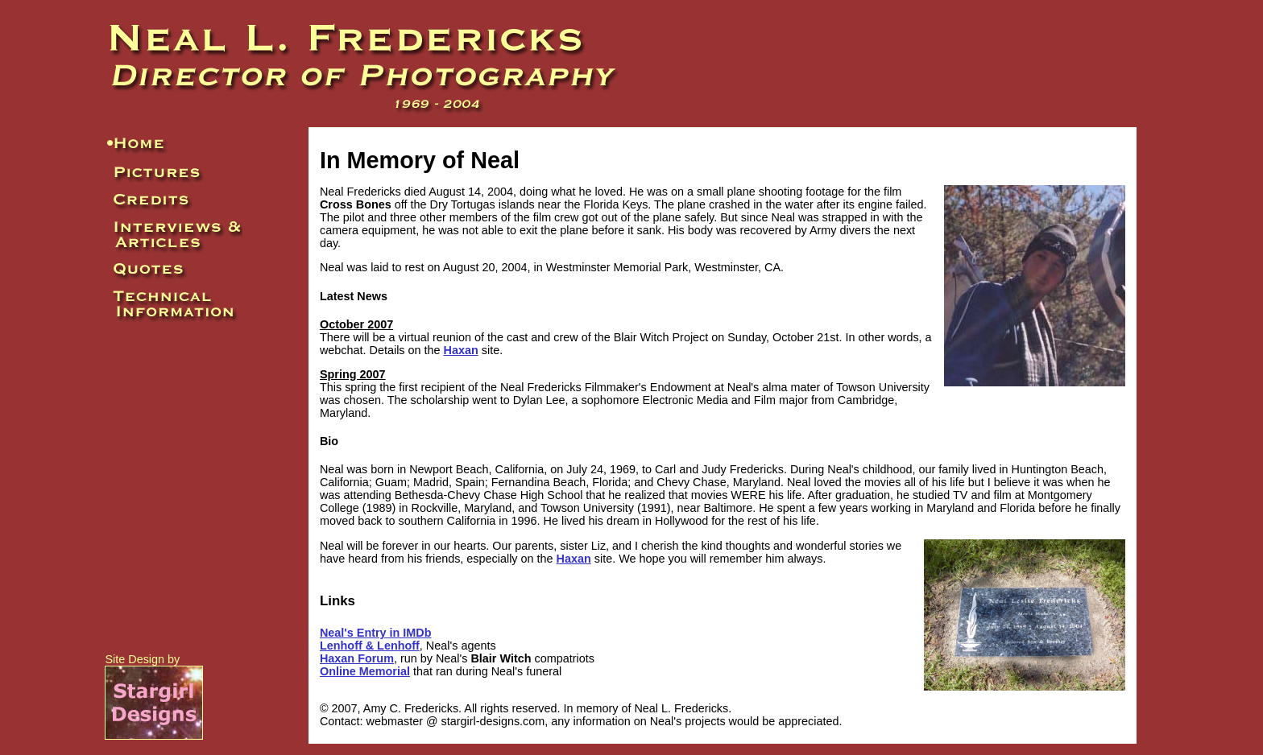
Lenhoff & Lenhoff (370, 645)
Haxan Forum (357, 658)
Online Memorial (365, 671)
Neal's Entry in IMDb (376, 632)
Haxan (461, 350)
